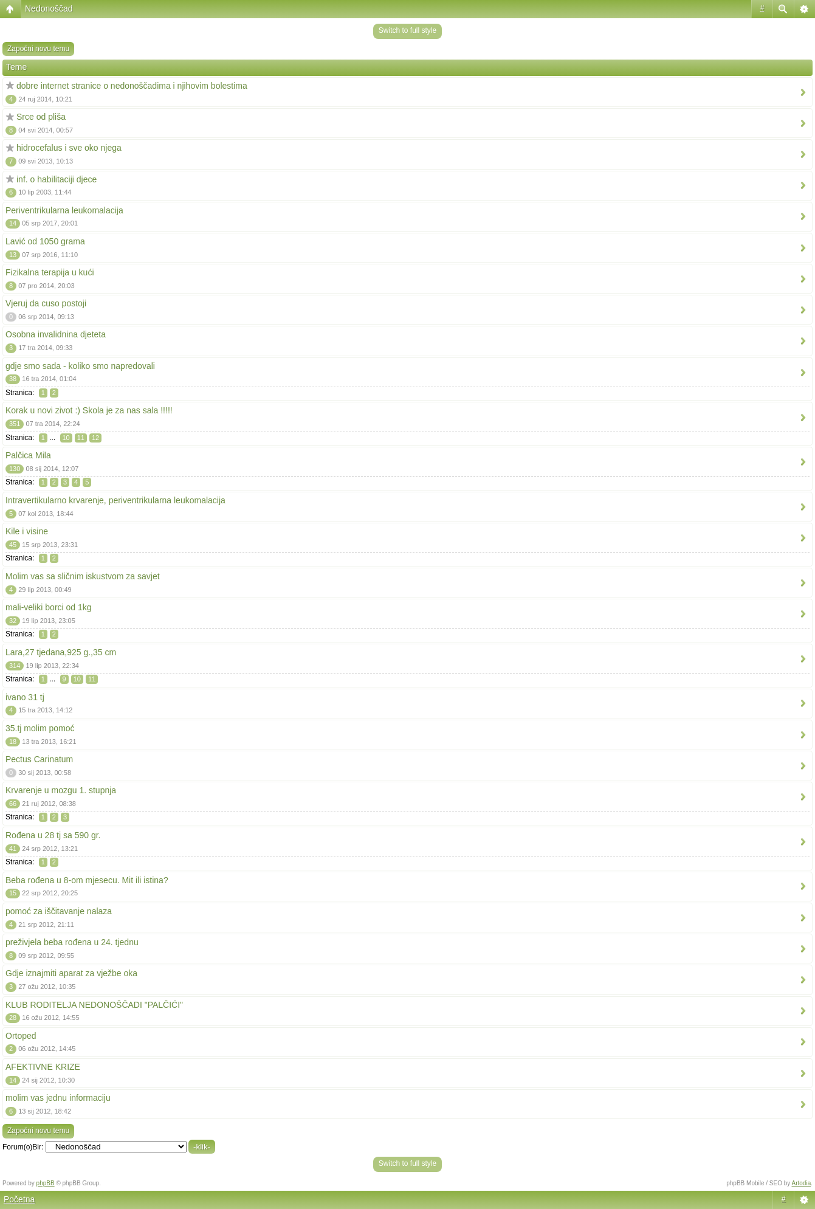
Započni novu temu (38, 48)
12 (95, 437)
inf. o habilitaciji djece (56, 179)
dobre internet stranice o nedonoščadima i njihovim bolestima (131, 86)
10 (66, 437)
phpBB (45, 1183)
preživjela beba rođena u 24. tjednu (72, 942)
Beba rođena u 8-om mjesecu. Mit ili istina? (86, 880)
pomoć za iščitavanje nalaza (58, 911)
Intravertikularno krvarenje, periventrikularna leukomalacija (115, 500)
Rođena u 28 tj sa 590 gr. (52, 835)
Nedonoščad (49, 8)
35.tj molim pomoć (40, 728)
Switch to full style (407, 30)
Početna (19, 1199)
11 (80, 437)
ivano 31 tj (24, 697)
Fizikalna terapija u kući (49, 272)
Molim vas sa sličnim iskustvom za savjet (82, 576)
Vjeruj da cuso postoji (45, 303)
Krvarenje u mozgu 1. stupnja (60, 790)
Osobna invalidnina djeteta (55, 334)
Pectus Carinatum (39, 759)
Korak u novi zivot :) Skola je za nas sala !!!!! (89, 410)
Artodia (801, 1183)
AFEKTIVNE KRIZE (42, 1067)
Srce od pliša (41, 117)
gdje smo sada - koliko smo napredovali (80, 366)
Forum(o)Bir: (22, 1147)
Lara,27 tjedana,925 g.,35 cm (60, 652)
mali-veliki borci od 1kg (48, 607)
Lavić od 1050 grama (45, 241)
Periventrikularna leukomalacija (64, 210)
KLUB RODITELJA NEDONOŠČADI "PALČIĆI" (94, 1005)
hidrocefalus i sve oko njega (69, 148)
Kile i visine (26, 531)
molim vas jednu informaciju (58, 1098)
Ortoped (20, 1036)
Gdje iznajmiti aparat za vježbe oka (71, 973)
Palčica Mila (28, 455)
